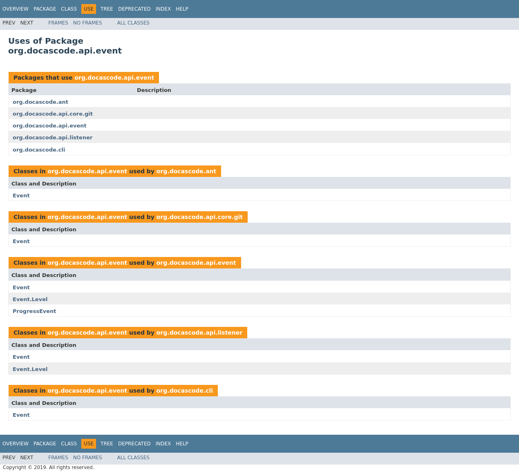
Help (182, 9)
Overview (15, 9)
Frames (58, 23)
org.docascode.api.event (114, 77)
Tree (107, 9)
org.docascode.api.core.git (53, 114)
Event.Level (30, 299)
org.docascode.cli (39, 150)
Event (21, 195)
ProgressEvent (34, 311)
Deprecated (134, 9)
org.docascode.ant (40, 102)
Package (45, 9)
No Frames (87, 23)
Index (163, 9)
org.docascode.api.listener (52, 137)
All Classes (133, 23)
